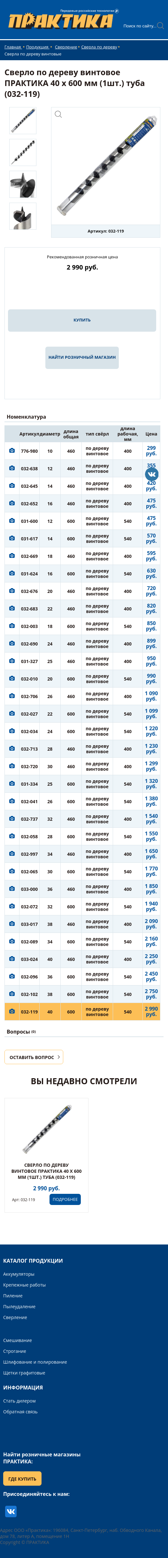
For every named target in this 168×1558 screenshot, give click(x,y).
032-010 (29, 679)
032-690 (29, 644)
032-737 (29, 819)
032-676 (29, 591)
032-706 (29, 696)
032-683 (29, 609)
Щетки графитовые (24, 1373)
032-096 (29, 977)
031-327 (29, 661)
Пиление (13, 1296)
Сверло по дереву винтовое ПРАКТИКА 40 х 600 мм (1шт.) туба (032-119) (46, 1171)
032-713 (29, 749)
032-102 (29, 994)
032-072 (29, 907)
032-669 (29, 556)
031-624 (29, 574)
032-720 (29, 766)
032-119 (29, 1012)
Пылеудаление (19, 1306)
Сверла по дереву (99, 47)
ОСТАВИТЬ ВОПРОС (32, 1057)
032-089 (29, 942)
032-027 (29, 714)
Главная (13, 47)
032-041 (29, 801)
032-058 (29, 836)
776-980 (29, 451)
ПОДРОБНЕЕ (65, 1199)
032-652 (29, 504)
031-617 (29, 539)
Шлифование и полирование (35, 1362)
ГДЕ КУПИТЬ (22, 1479)
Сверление (66, 47)
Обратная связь (20, 1412)
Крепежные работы (24, 1285)
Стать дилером (19, 1401)
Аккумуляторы (18, 1274)
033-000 (29, 889)
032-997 (29, 854)
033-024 (29, 959)
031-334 (29, 784)
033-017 (29, 924)
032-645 (29, 486)
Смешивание (17, 1340)
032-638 (29, 468)
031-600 (29, 521)
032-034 (29, 731)
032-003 (29, 626)
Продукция (38, 47)
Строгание (14, 1351)
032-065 (29, 872)
